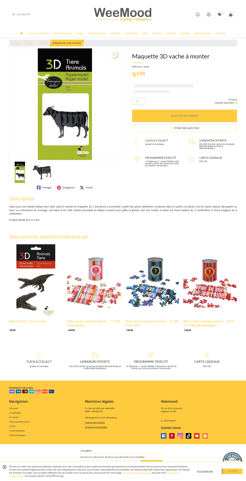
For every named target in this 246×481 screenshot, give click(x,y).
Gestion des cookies (95, 422)
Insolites (43, 42)
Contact (14, 417)
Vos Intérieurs (17, 430)
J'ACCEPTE (232, 471)
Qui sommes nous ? (19, 421)
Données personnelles (96, 427)
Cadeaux (29, 42)
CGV (12, 426)
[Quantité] (138, 101)
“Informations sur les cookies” (136, 472)
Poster (86, 188)
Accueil (16, 42)
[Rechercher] (13, 14)
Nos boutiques (17, 435)
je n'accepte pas (205, 471)
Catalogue (15, 412)
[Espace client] (209, 14)
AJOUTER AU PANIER (184, 116)
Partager (44, 188)
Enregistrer (66, 188)
